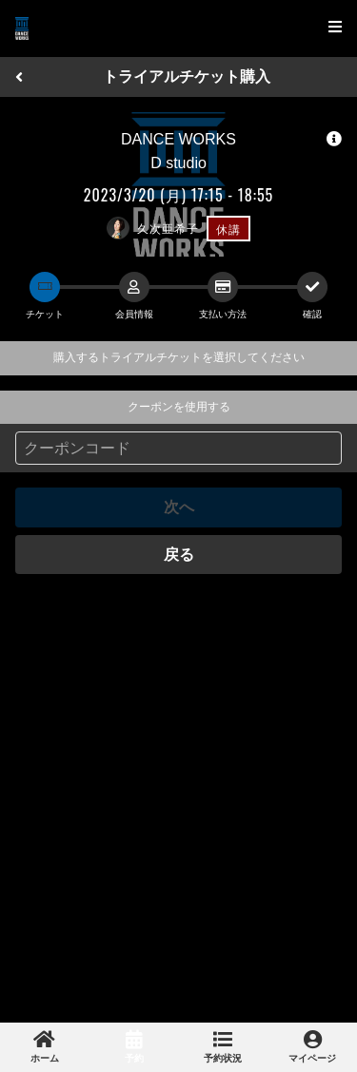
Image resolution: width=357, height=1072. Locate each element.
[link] (44, 1047)
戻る (179, 554)
